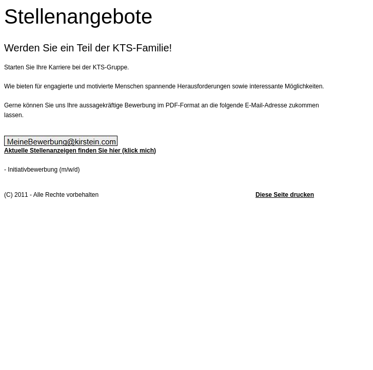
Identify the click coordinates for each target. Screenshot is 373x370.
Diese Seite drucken (285, 194)
